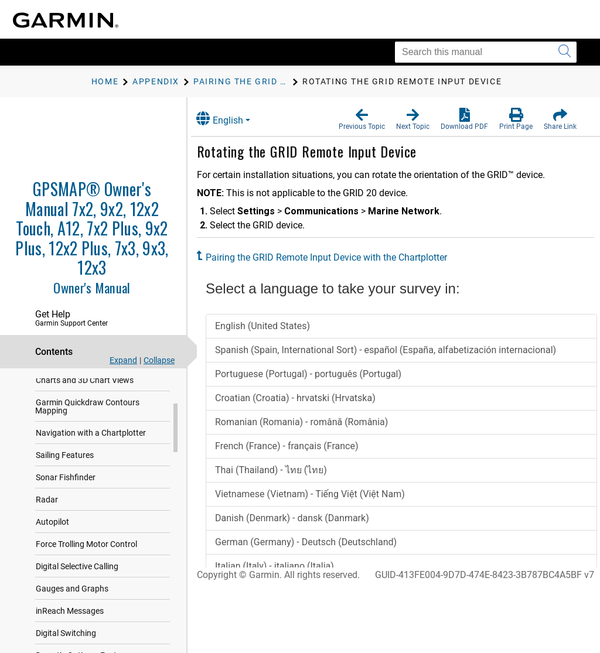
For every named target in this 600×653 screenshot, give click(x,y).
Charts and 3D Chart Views (85, 403)
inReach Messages (70, 634)
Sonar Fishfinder (66, 500)
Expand (123, 360)
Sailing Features (65, 478)
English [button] (231, 118)
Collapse (159, 360)
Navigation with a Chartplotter (91, 456)
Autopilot (52, 545)
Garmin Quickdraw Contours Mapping (87, 430)
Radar (47, 523)
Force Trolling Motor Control (86, 567)
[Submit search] (565, 52)
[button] (362, 119)
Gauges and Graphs (72, 612)
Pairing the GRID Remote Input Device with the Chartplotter (338, 257)
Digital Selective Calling (77, 589)
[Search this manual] (486, 52)
